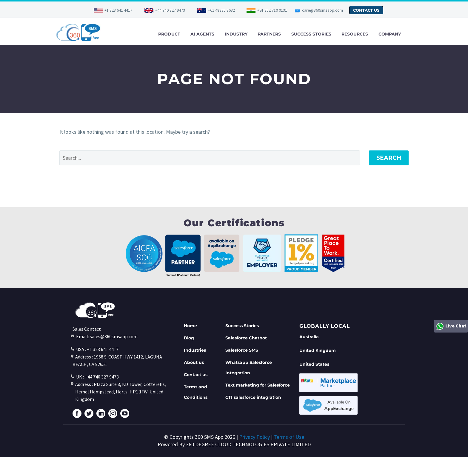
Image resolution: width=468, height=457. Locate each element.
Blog (189, 338)
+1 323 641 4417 (118, 10)
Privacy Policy (254, 436)
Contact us (195, 374)
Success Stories (242, 325)
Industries (195, 350)
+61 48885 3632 (221, 10)
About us (194, 362)
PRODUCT (169, 34)
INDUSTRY (236, 34)
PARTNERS (269, 34)
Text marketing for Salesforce (257, 385)
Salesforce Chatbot (246, 338)
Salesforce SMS (241, 350)
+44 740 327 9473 (170, 10)
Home (190, 325)
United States (314, 364)
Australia (309, 336)
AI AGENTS (202, 34)
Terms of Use (289, 436)
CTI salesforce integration (253, 397)
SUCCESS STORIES (311, 34)
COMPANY (389, 34)
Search (388, 157)
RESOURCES (354, 34)
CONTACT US (366, 10)
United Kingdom (317, 350)
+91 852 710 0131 (272, 10)
